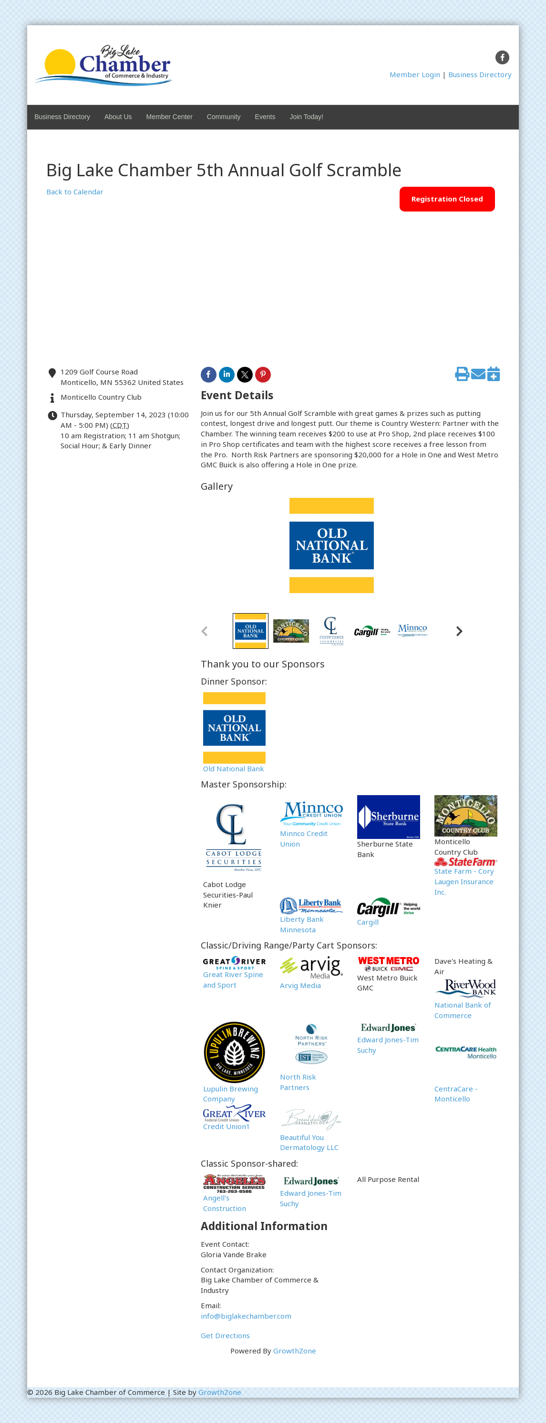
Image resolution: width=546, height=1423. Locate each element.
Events (265, 117)
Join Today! (306, 117)
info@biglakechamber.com (246, 1316)
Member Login (415, 74)
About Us (118, 117)
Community (224, 117)
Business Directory (480, 74)
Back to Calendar (74, 191)
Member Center (169, 117)
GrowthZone (294, 1350)
